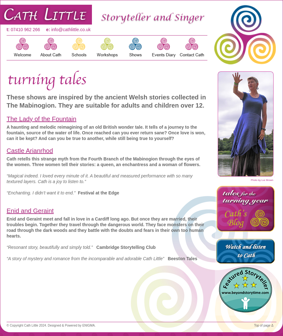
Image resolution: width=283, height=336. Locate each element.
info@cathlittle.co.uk (71, 29)
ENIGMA (88, 325)
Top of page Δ (264, 325)
